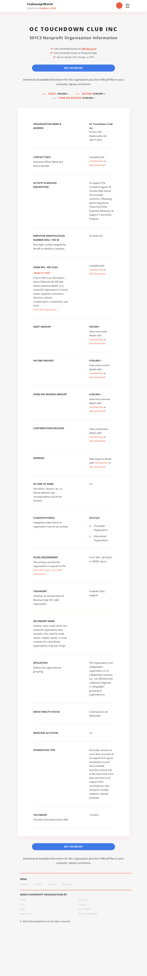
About (39, 884)
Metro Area (26, 913)
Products (24, 884)
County (82, 904)
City (22, 904)
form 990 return (42, 570)
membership (96, 161)
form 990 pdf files (104, 79)
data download (97, 165)
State (22, 909)
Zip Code (83, 899)
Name (23, 899)
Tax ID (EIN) (84, 909)
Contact (52, 884)
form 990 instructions (45, 309)
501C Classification (88, 913)
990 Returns (89, 48)
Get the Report (73, 68)
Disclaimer (67, 884)
